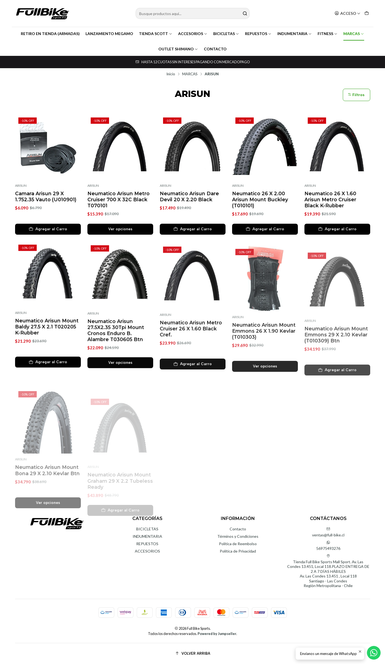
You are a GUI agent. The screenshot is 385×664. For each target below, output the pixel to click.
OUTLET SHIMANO (178, 49)
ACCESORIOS (192, 33)
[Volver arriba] (192, 653)
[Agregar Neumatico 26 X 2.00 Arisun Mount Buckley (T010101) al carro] (265, 229)
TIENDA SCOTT (155, 33)
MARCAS (353, 33)
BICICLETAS (226, 33)
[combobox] (193, 13)
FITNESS (328, 33)
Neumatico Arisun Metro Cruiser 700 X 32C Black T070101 (118, 199)
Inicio (170, 74)
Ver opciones (120, 229)
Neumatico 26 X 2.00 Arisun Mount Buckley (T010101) (260, 199)
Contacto (238, 529)
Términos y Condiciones (237, 536)
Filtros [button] (355, 95)
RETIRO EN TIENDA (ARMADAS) (50, 33)
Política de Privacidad (238, 551)
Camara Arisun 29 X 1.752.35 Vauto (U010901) (45, 196)
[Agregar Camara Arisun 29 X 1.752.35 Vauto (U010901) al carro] (48, 229)
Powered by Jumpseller (217, 633)
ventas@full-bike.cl (328, 532)
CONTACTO (215, 49)
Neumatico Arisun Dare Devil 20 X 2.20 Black (189, 196)
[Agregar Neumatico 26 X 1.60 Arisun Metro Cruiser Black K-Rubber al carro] (337, 229)
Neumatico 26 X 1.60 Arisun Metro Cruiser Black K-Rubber (330, 199)
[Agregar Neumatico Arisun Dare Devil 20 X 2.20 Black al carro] (193, 229)
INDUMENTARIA (294, 33)
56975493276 (328, 546)
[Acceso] (347, 14)
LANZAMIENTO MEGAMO (109, 33)
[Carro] (366, 14)
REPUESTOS (258, 33)
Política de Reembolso (238, 543)
